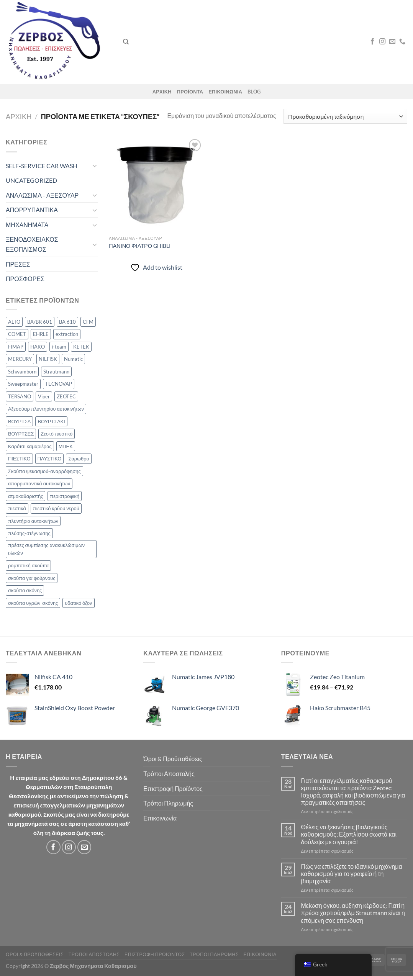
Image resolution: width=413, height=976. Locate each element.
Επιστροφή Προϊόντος (172, 788)
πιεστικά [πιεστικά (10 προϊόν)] (17, 508)
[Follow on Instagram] (382, 41)
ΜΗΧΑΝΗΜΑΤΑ (27, 224)
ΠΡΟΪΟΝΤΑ (190, 91)
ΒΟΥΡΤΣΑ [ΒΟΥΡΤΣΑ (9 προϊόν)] (19, 421)
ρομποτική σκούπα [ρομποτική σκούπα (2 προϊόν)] (28, 565)
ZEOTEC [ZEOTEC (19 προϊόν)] (66, 396)
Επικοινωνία (160, 818)
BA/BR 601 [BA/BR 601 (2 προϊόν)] (39, 322)
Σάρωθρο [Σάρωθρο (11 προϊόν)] (78, 458)
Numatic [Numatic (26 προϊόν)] (73, 359)
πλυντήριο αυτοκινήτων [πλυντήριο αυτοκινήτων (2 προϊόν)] (33, 521)
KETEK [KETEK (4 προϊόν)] (81, 347)
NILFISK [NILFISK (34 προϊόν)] (48, 359)
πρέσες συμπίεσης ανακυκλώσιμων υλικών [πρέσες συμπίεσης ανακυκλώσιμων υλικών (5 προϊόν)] (46, 549)
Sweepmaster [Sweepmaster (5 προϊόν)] (23, 384)
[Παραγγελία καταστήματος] (345, 116)
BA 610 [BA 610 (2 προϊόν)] (67, 322)
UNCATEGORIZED (31, 180)
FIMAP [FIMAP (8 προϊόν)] (15, 347)
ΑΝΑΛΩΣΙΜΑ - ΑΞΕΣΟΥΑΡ (42, 195)
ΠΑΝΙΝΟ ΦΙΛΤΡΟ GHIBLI (139, 245)
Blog (254, 91)
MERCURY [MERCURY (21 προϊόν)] (20, 359)
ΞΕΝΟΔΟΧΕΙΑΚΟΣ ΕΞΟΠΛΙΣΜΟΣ (32, 244)
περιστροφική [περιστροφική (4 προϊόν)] (64, 496)
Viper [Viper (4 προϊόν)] (44, 396)
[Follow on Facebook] (372, 41)
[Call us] (402, 41)
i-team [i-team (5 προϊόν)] (59, 347)
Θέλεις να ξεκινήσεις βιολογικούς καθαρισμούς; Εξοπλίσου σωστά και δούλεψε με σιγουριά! (349, 834)
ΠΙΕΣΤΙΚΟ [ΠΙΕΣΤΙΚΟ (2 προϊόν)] (19, 458)
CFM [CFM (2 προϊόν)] (88, 322)
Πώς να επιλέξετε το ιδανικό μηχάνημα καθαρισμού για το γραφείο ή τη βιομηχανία (351, 873)
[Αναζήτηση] (126, 41)
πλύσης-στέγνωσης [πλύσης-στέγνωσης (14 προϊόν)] (29, 533)
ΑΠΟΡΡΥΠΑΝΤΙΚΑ (32, 209)
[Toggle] (95, 165)
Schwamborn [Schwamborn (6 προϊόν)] (22, 371)
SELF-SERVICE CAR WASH (41, 165)
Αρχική (18, 116)
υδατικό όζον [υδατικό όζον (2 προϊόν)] (78, 603)
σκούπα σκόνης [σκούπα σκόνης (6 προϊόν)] (25, 590)
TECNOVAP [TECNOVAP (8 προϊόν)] (58, 384)
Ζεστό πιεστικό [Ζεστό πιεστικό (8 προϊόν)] (56, 434)
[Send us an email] (392, 41)
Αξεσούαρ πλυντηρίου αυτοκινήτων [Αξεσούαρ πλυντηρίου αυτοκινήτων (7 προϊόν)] (46, 409)
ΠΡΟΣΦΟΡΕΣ (25, 278)
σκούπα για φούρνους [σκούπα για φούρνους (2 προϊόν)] (31, 578)
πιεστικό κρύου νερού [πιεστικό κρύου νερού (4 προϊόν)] (56, 508)
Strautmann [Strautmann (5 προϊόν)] (56, 371)
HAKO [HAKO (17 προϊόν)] (37, 347)
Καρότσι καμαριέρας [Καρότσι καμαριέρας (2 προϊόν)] (30, 446)
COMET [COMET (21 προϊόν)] (17, 334)
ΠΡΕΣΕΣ (18, 264)
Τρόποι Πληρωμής (168, 803)
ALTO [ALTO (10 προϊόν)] (14, 322)
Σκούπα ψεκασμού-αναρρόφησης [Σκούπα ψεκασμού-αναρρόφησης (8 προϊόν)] (44, 471)
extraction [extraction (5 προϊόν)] (67, 334)
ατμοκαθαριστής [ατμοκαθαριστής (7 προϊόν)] (25, 496)
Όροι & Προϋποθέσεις (172, 758)
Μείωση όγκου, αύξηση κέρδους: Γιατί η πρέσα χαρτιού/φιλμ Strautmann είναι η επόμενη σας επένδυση (353, 913)
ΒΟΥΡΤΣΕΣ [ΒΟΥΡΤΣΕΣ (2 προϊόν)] (21, 434)
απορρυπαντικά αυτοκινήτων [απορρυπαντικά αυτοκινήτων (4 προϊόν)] (39, 483)
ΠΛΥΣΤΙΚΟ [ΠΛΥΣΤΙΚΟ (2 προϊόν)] (50, 458)
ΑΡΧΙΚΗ (162, 91)
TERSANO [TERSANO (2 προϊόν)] (19, 396)
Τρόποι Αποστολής (168, 773)
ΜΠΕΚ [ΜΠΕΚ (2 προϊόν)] (66, 446)
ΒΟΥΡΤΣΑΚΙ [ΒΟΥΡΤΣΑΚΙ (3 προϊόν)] (51, 421)
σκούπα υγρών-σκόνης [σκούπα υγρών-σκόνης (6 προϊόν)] (33, 603)
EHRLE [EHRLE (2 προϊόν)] (41, 334)
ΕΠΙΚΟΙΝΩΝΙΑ (225, 91)
